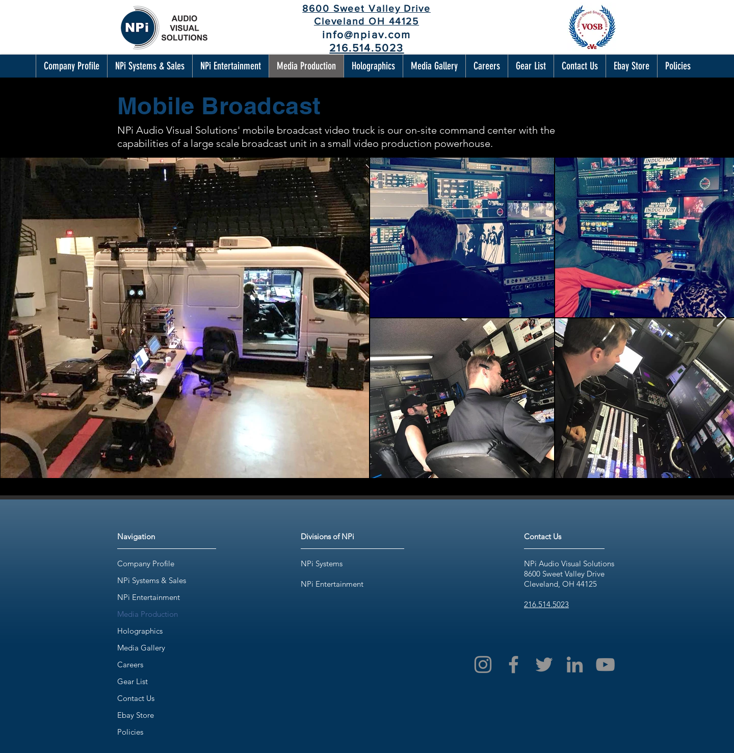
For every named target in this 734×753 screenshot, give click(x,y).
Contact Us (135, 698)
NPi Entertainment (148, 597)
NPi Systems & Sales (151, 580)
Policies (130, 732)
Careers (130, 664)
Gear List (132, 681)
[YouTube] (605, 664)
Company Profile (145, 563)
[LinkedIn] (574, 664)
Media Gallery (141, 647)
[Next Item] (721, 318)
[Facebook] (513, 664)
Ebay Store (135, 715)
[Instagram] (482, 664)
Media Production (147, 614)
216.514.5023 (546, 604)
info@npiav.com (366, 34)
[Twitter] (544, 664)
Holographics (140, 631)
